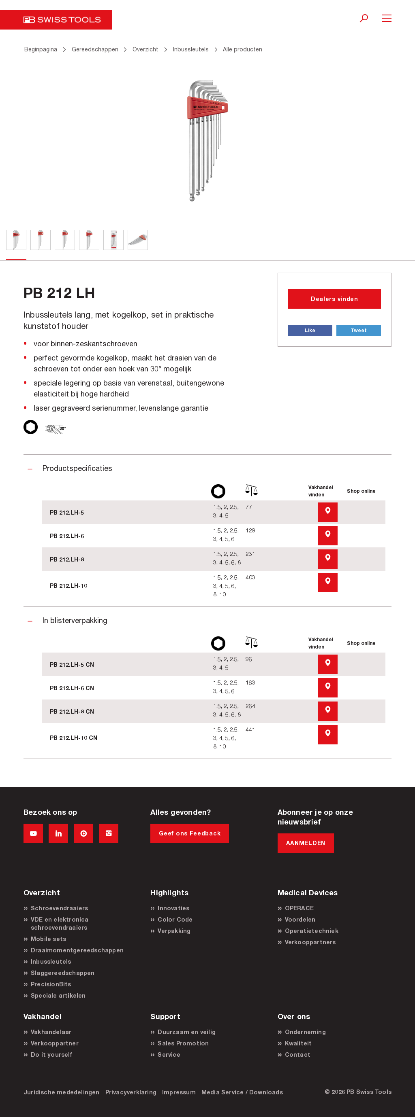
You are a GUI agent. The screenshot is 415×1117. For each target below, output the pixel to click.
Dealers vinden (334, 298)
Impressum (179, 1092)
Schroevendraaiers (59, 908)
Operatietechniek (311, 930)
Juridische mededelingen (62, 1092)
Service (169, 1054)
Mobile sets (48, 938)
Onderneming (305, 1031)
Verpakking (174, 930)
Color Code (175, 919)
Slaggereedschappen (63, 972)
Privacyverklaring (130, 1092)
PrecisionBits (51, 984)
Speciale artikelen (58, 995)
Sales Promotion (183, 1043)
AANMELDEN (305, 842)
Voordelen (300, 919)
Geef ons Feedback (189, 833)
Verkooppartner (55, 1043)
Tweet (359, 330)
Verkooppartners (310, 942)
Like (310, 330)
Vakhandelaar (51, 1031)
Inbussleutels (51, 961)
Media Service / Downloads (242, 1092)
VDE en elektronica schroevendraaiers (60, 923)
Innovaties (173, 908)
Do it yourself (51, 1054)
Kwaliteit (298, 1043)
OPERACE (299, 908)
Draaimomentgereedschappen (77, 950)
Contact (297, 1054)
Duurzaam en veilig (187, 1031)
